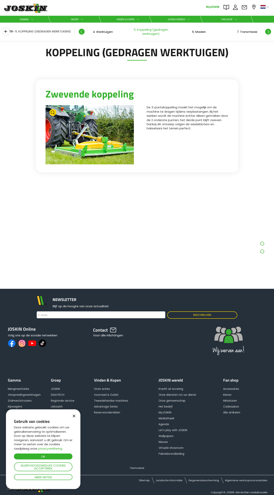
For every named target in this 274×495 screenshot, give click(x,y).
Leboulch (57, 407)
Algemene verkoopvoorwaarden (246, 480)
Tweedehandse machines (111, 401)
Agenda (164, 424)
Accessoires (231, 389)
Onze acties (102, 389)
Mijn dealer (254, 7)
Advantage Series (106, 407)
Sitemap (144, 480)
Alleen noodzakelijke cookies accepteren (43, 466)
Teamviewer (137, 468)
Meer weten (43, 477)
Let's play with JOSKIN (173, 430)
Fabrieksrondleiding (171, 454)
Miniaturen (230, 401)
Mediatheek (166, 418)
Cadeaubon (231, 407)
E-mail (43, 315)
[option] (199, 32)
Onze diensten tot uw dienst (177, 395)
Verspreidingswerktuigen (24, 395)
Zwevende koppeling (90, 93)
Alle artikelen (231, 412)
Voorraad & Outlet (106, 395)
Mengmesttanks (18, 389)
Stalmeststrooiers (20, 401)
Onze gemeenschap (172, 401)
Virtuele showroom (171, 448)
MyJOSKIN (212, 7)
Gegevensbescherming (203, 480)
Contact (245, 7)
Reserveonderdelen (107, 412)
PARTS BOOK (227, 7)
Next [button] (268, 32)
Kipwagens (15, 407)
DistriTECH (57, 395)
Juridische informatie (169, 480)
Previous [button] (82, 32)
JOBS (236, 7)
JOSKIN (55, 389)
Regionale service (62, 401)
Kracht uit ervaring (171, 389)
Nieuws (163, 442)
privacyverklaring (50, 448)
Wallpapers (166, 436)
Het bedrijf (166, 407)
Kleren (227, 395)
